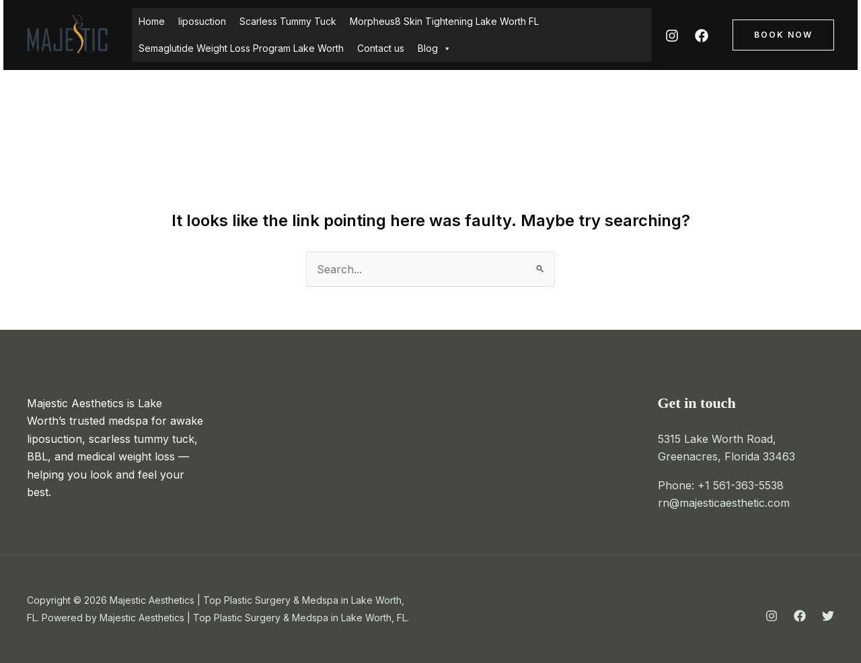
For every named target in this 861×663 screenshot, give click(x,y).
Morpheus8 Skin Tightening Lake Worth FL (444, 21)
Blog (434, 48)
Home (152, 21)
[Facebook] (701, 35)
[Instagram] (672, 35)
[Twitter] (828, 616)
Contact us (380, 48)
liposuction (202, 21)
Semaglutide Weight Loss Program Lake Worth (241, 48)
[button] (783, 35)
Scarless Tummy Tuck (287, 21)
